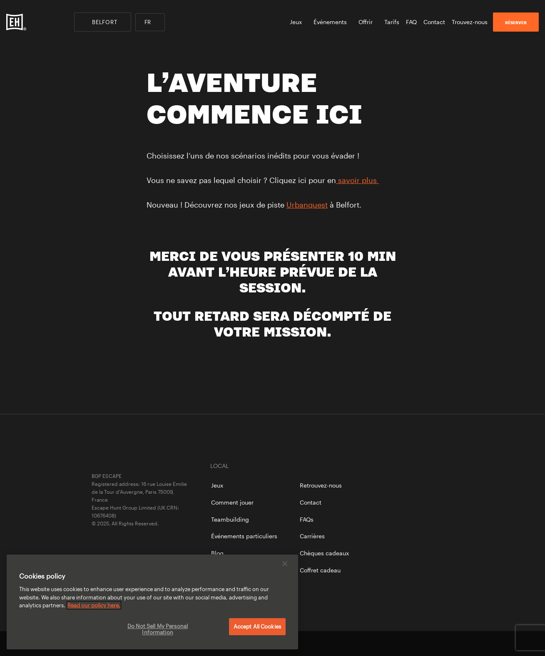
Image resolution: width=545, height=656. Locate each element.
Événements (333, 21)
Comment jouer (232, 502)
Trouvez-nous (470, 21)
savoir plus (357, 180)
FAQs (307, 519)
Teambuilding (230, 519)
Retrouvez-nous (321, 485)
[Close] (285, 564)
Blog (217, 553)
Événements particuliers (244, 536)
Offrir (368, 21)
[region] (152, 602)
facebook (392, 643)
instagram (449, 643)
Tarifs (391, 21)
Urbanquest (307, 204)
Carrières (312, 536)
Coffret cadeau (320, 570)
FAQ (411, 21)
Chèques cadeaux (324, 553)
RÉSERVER (516, 22)
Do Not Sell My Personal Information (157, 629)
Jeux (298, 21)
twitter (421, 643)
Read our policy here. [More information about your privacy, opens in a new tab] (93, 605)
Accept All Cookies (257, 626)
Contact (434, 21)
